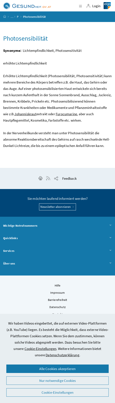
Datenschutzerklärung (62, 355)
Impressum (57, 293)
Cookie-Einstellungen (40, 348)
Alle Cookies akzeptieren (57, 368)
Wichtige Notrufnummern (57, 226)
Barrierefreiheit (57, 300)
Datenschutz (57, 307)
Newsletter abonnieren (57, 207)
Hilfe (58, 285)
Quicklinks (57, 238)
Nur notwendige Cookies (57, 380)
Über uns (57, 264)
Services (57, 251)
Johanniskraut (25, 114)
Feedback (69, 178)
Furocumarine (66, 114)
